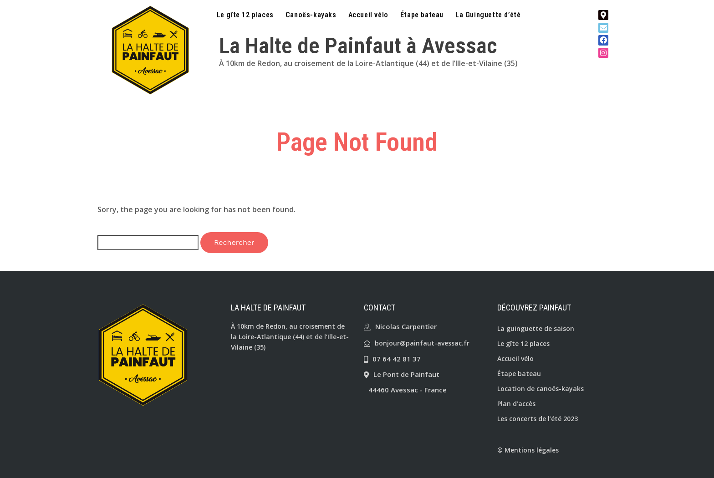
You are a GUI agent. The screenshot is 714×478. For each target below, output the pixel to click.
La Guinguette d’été (487, 15)
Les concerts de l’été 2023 (537, 418)
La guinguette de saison (535, 328)
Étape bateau (422, 15)
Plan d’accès (516, 403)
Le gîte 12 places (245, 15)
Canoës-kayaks (311, 15)
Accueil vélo (368, 15)
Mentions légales (532, 450)
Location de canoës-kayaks (540, 388)
